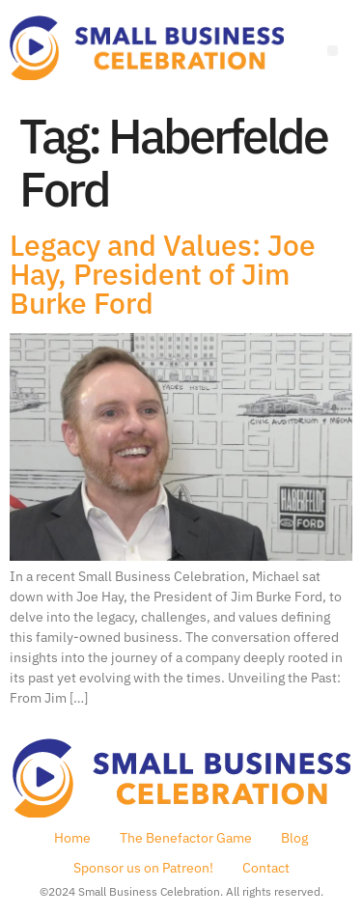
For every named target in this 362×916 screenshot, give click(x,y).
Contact (266, 867)
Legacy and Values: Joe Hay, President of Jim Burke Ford (163, 273)
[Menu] (332, 50)
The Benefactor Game (186, 838)
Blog (294, 838)
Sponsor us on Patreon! (143, 867)
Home (72, 838)
